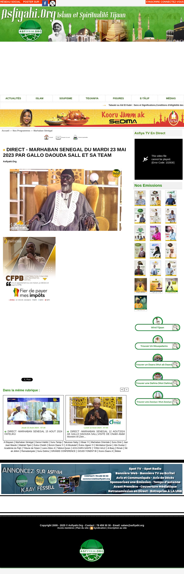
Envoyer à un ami (59, 136)
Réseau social (10, 1)
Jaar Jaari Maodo (42, 444)
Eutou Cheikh (80, 444)
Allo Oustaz (54, 447)
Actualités (13, 98)
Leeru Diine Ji (117, 447)
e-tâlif (144, 98)
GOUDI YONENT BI (72, 453)
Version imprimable (89, 136)
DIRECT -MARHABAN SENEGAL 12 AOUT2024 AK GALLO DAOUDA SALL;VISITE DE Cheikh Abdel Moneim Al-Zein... (96, 433)
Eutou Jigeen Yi (14, 447)
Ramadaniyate (110, 450)
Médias (171, 98)
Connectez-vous (172, 1)
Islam (39, 98)
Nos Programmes (20, 131)
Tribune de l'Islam (96, 447)
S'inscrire (153, 1)
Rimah (79, 450)
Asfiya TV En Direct (152, 133)
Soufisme (65, 98)
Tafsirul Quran (12, 450)
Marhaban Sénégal (39, 131)
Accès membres (67, 531)
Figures (118, 98)
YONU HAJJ (55, 450)
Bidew (109, 453)
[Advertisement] (92, 507)
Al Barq (69, 450)
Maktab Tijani (62, 444)
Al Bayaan (13, 441)
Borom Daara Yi (99, 444)
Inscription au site (116, 531)
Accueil (5, 131)
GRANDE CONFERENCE (43, 453)
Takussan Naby (89, 441)
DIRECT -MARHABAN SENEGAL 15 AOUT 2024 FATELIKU (33, 432)
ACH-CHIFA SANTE (34, 450)
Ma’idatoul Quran (35, 447)
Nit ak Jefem (92, 450)
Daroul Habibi (54, 441)
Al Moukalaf (118, 444)
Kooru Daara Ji (95, 453)
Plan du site (82, 531)
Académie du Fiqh (73, 447)
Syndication (99, 531)
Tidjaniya (92, 98)
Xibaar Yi (105, 441)
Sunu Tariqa (71, 441)
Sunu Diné (24, 444)
